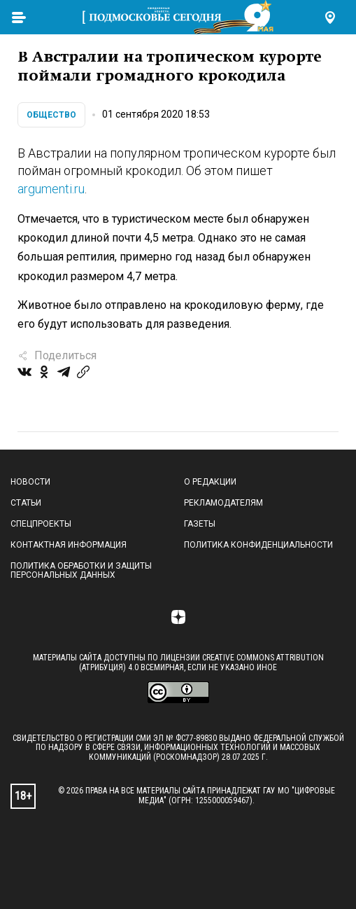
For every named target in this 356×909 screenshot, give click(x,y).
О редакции (210, 482)
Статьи (25, 503)
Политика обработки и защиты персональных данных (81, 571)
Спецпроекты (40, 524)
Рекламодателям (223, 503)
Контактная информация (68, 545)
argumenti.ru (51, 188)
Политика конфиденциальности (258, 545)
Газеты (199, 524)
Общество (51, 115)
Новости (30, 482)
